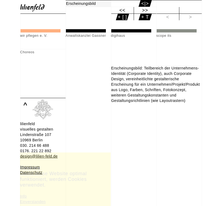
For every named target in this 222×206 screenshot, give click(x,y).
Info (23, 196)
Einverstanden (33, 202)
